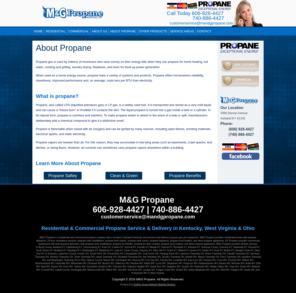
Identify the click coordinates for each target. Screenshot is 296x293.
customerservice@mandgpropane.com (148, 217)
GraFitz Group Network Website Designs (154, 284)
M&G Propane (146, 200)
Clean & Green (124, 175)
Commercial (78, 31)
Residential (55, 31)
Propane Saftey (62, 175)
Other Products (153, 31)
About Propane (123, 31)
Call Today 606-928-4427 (195, 13)
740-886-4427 (208, 18)
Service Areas (182, 31)
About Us (99, 31)
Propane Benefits (185, 175)
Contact (204, 31)
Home (38, 31)
